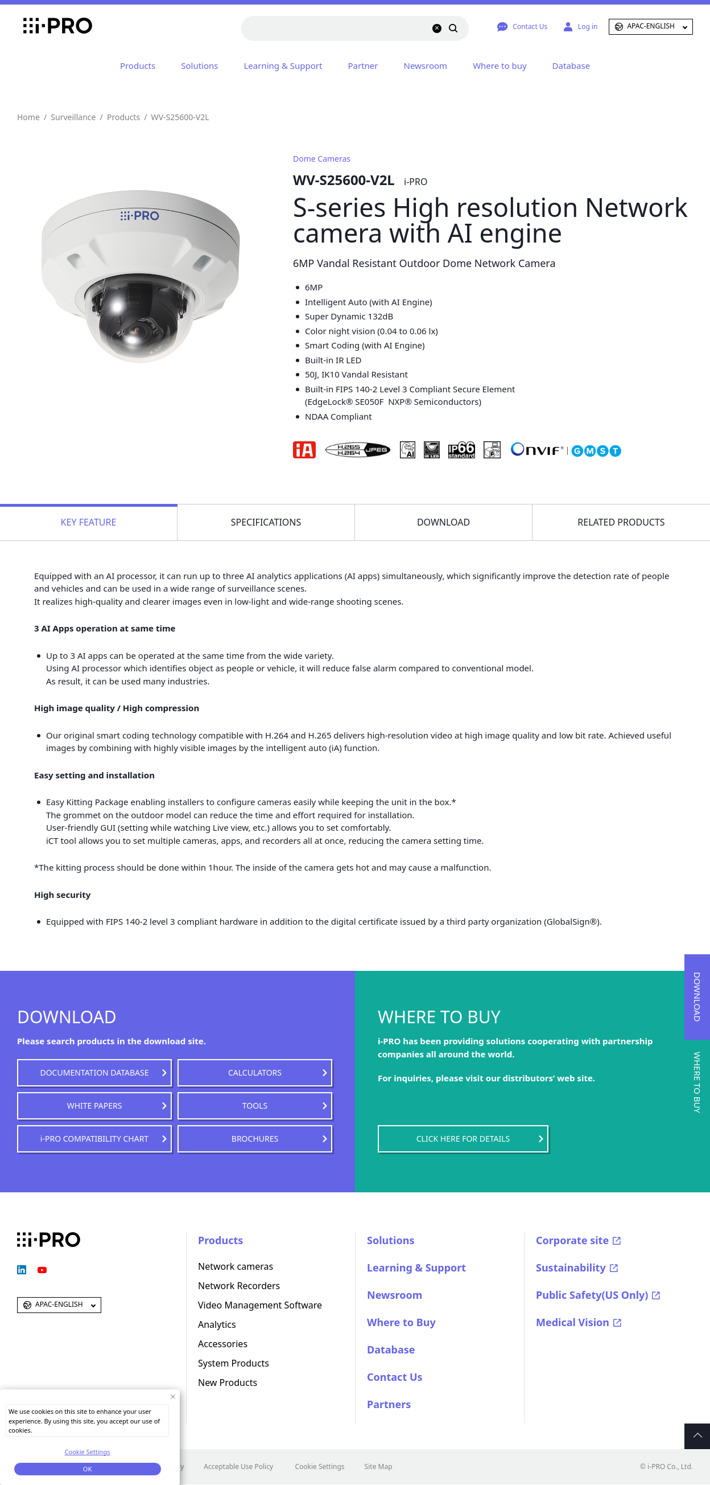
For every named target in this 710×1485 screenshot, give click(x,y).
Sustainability (571, 1267)
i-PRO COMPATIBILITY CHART (94, 1138)
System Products (233, 1363)
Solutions (199, 65)
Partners (389, 1404)
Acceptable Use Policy (238, 1466)
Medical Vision (572, 1322)
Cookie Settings (319, 1466)
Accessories (222, 1344)
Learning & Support (282, 65)
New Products (227, 1382)
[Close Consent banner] (173, 1396)
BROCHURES (255, 1138)
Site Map (379, 1466)
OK (87, 1469)
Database (571, 65)
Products (137, 65)
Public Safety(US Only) (592, 1295)
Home (28, 117)
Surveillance (73, 117)
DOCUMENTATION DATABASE (94, 1072)
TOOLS (254, 1105)
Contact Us (395, 1377)
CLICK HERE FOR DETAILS (463, 1138)
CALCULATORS (255, 1072)
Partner (363, 65)
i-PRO (48, 27)
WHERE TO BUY (697, 1082)
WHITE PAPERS (94, 1105)
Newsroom (426, 65)
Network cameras (235, 1266)
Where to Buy (401, 1322)
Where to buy (499, 65)
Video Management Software (260, 1305)
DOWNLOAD (697, 997)
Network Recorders (239, 1285)
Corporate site (572, 1240)
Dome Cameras (321, 158)
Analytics (217, 1324)
